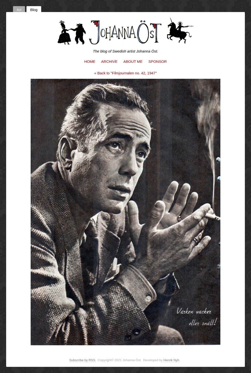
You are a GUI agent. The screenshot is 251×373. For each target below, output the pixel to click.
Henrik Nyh (171, 360)
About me (132, 61)
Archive (109, 61)
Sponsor (157, 61)
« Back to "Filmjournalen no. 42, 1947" (125, 73)
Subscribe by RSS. (82, 360)
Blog (34, 10)
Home (89, 61)
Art (19, 10)
